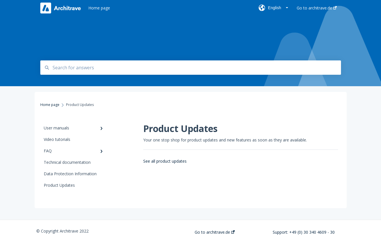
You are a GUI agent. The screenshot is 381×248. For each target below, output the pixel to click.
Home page (99, 8)
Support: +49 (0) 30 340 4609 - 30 (304, 232)
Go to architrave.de (215, 232)
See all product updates (165, 161)
